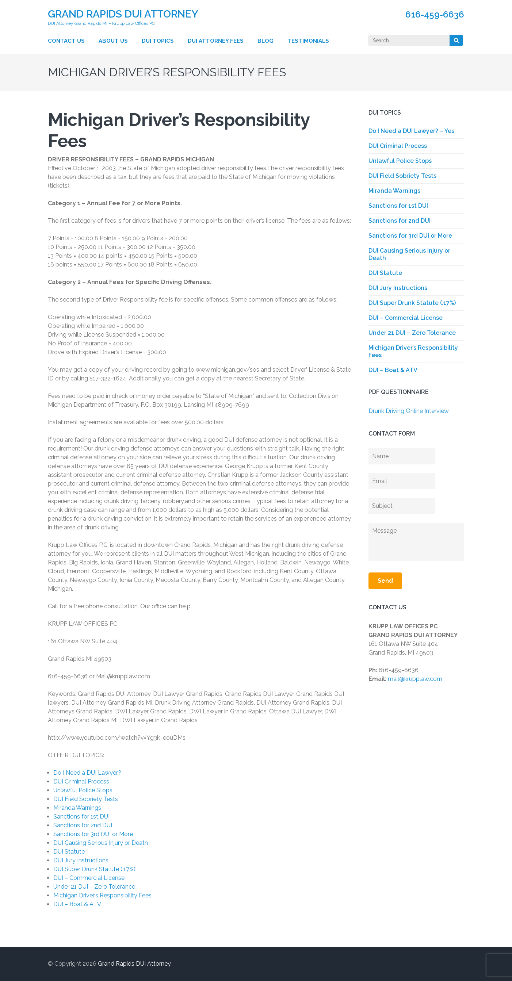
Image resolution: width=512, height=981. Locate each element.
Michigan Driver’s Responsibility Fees (102, 895)
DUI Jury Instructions (80, 860)
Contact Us (66, 41)
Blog (265, 41)
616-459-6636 (434, 14)
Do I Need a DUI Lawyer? (87, 772)
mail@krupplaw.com (415, 678)
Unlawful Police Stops (82, 790)
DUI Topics (158, 41)
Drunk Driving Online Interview (408, 410)
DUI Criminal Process (81, 781)
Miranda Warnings (77, 807)
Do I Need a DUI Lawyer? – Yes (411, 130)
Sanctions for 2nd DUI (82, 825)
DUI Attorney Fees (216, 41)
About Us (113, 41)
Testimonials (308, 41)
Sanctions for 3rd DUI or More (93, 834)
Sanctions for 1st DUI (81, 816)
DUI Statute (69, 851)
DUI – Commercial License (89, 877)
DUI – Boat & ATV (77, 904)
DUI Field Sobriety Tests (85, 799)
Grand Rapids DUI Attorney (123, 14)
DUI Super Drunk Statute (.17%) (94, 869)
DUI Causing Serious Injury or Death (100, 842)
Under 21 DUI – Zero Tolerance (94, 886)
